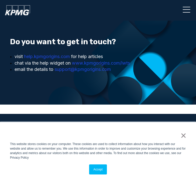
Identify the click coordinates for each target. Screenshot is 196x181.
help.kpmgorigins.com (47, 56)
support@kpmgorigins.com (83, 69)
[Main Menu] (185, 11)
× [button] (183, 135)
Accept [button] (98, 169)
